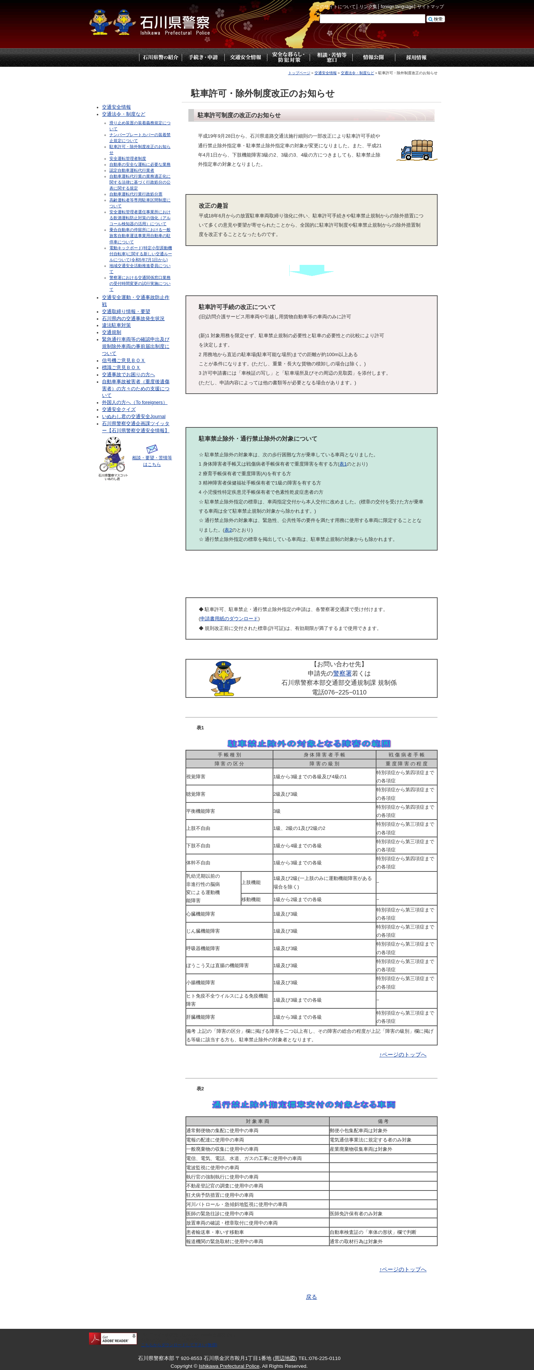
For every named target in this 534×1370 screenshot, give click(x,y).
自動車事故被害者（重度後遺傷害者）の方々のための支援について (135, 388)
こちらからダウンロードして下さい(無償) (179, 1345)
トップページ (117, 57)
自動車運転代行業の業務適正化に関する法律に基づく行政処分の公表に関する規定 (140, 182)
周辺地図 (284, 1358)
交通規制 (111, 332)
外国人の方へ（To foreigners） (135, 402)
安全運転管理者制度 (127, 158)
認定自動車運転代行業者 (131, 170)
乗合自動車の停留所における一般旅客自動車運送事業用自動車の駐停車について (140, 235)
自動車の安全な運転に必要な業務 (140, 164)
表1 (343, 464)
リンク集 (368, 6)
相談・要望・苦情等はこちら (152, 458)
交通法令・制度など (357, 73)
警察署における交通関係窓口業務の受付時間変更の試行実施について (140, 283)
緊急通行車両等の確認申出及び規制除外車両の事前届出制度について (135, 346)
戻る (311, 1297)
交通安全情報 (325, 73)
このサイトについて (336, 6)
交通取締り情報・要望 (126, 311)
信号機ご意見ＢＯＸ (123, 360)
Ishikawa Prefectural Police (229, 1366)
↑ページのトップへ (402, 1055)
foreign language (397, 6)
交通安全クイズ (119, 409)
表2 (228, 530)
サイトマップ (430, 6)
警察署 (342, 673)
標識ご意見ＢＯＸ (121, 367)
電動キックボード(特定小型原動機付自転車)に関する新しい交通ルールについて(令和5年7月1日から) (140, 254)
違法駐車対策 (116, 325)
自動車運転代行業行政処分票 (135, 194)
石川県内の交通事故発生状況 (133, 318)
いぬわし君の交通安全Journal (133, 416)
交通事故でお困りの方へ (128, 374)
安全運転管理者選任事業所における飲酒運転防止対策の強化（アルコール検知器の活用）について (140, 218)
